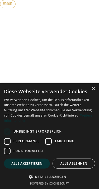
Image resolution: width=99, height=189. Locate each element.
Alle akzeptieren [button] (27, 163)
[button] (49, 176)
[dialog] (49, 136)
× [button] (93, 89)
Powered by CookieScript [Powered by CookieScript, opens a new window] (49, 183)
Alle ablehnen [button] (73, 163)
